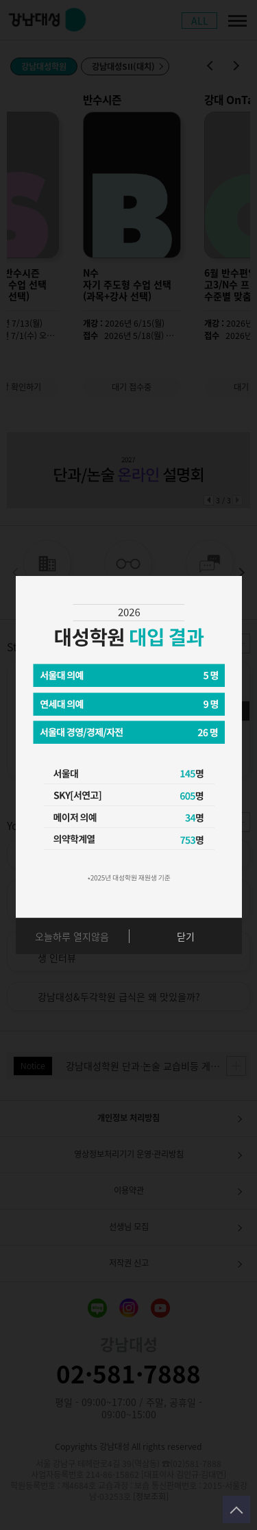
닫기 (186, 936)
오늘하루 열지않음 (72, 936)
